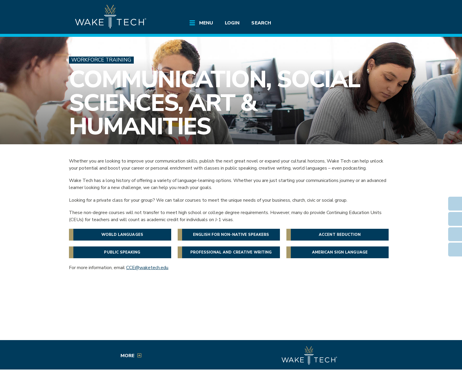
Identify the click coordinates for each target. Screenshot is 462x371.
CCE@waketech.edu (147, 267)
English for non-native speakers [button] (231, 234)
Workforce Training (101, 60)
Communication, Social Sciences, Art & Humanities (214, 103)
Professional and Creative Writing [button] (231, 252)
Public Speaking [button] (122, 252)
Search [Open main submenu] (261, 23)
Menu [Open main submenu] (206, 23)
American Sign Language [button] (340, 252)
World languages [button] (122, 234)
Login (232, 23)
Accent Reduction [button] (340, 234)
